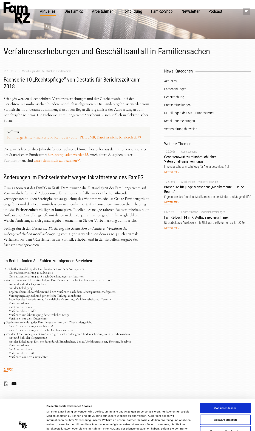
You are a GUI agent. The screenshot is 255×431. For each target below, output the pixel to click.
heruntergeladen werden (66, 154)
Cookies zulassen (225, 376)
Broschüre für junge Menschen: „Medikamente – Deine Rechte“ (204, 189)
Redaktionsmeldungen (212, 212)
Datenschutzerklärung (61, 410)
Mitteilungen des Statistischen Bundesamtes (46, 71)
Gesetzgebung (189, 151)
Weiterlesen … (172, 172)
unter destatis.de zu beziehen (55, 160)
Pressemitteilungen (208, 181)
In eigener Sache (189, 212)
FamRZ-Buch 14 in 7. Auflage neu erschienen (197, 217)
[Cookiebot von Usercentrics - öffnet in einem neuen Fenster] (22, 424)
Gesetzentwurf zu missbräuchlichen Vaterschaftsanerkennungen (190, 159)
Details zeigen (188, 423)
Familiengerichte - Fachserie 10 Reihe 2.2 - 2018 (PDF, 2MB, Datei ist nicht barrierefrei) (72, 137)
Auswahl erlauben (225, 388)
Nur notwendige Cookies (225, 400)
